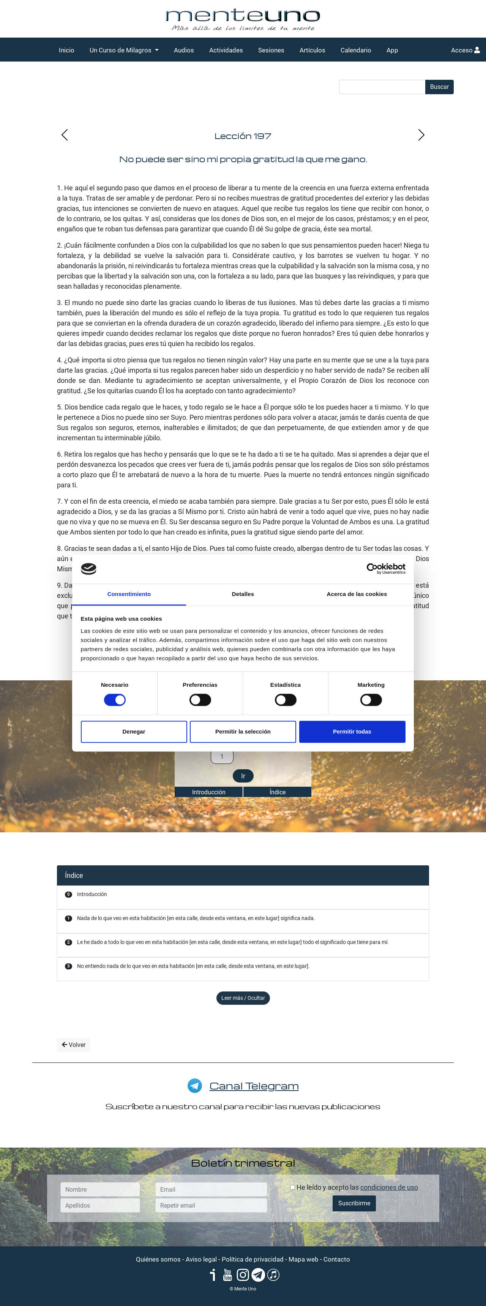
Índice (278, 792)
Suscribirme (354, 1203)
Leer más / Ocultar (243, 998)
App (392, 50)
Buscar (439, 86)
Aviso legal (201, 1259)
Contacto (336, 1259)
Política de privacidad (253, 1259)
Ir (243, 776)
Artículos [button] (312, 50)
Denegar (133, 731)
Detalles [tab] (243, 594)
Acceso (465, 50)
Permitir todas (352, 731)
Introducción (209, 792)
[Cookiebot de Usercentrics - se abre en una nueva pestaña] (372, 569)
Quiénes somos (158, 1259)
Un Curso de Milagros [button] (121, 50)
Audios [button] (184, 50)
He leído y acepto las (354, 1187)
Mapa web (304, 1259)
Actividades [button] (226, 50)
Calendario (356, 50)
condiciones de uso (389, 1187)
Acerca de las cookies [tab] (357, 594)
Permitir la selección (243, 731)
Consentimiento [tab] (129, 594)
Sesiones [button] (271, 50)
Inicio (66, 50)
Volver (73, 1044)
